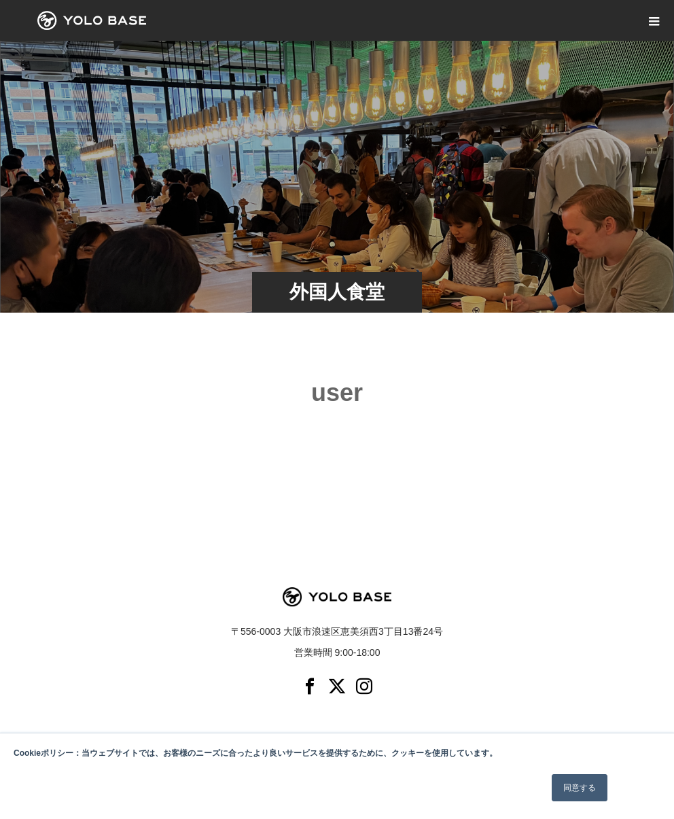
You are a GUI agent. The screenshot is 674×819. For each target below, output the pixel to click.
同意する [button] (579, 787)
